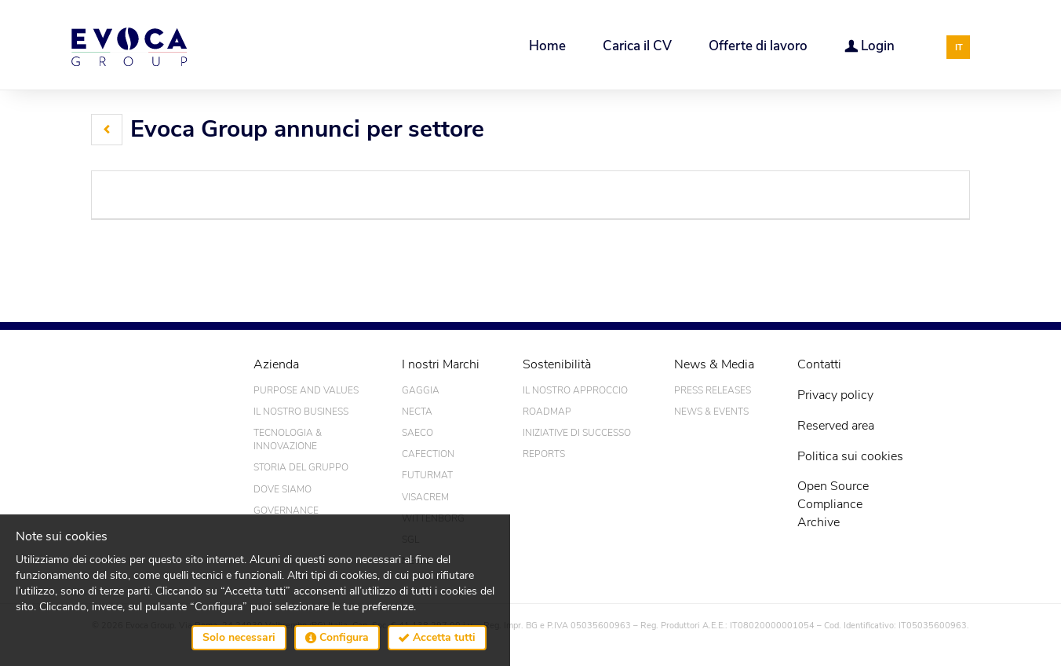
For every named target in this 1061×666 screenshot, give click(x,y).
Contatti (819, 364)
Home (547, 46)
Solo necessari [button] (238, 637)
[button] (106, 129)
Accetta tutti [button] (437, 637)
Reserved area (835, 425)
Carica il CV (637, 46)
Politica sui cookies (850, 456)
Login (869, 45)
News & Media (714, 364)
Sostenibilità (557, 364)
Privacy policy (835, 395)
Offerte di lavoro (758, 46)
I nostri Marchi (440, 364)
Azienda (276, 364)
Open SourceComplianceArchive (833, 504)
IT (959, 47)
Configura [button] (337, 637)
